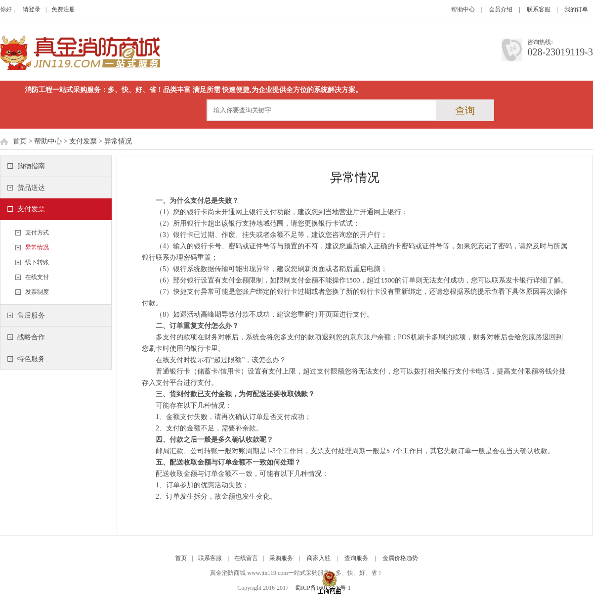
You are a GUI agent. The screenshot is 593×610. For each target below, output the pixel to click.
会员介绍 (500, 9)
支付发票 (83, 141)
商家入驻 (319, 558)
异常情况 (37, 247)
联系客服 (539, 9)
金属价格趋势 (400, 558)
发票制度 (37, 291)
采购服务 (281, 558)
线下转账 (37, 262)
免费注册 (63, 9)
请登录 (32, 9)
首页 (20, 141)
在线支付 (37, 277)
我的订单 (576, 9)
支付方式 (37, 232)
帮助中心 (463, 9)
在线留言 (246, 558)
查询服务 (356, 558)
